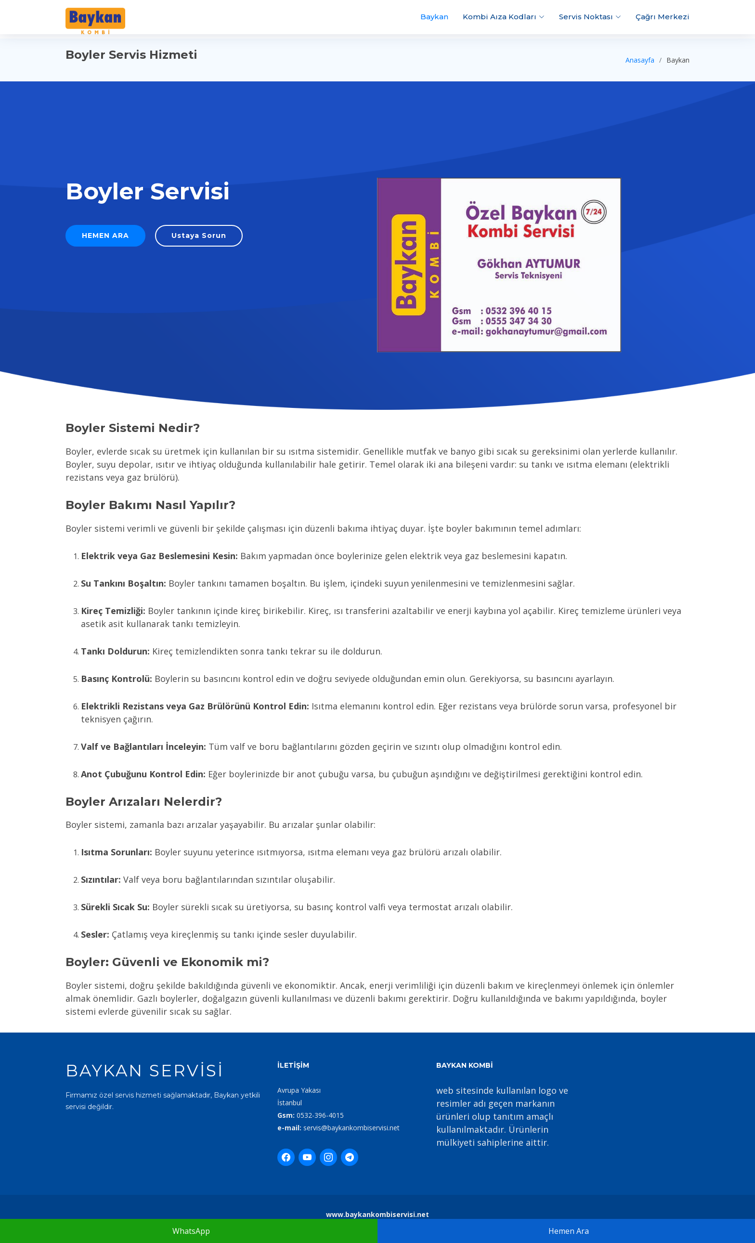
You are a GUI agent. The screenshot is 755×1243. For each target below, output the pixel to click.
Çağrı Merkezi (663, 16)
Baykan (434, 16)
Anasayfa (639, 60)
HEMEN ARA (113, 238)
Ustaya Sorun (200, 238)
